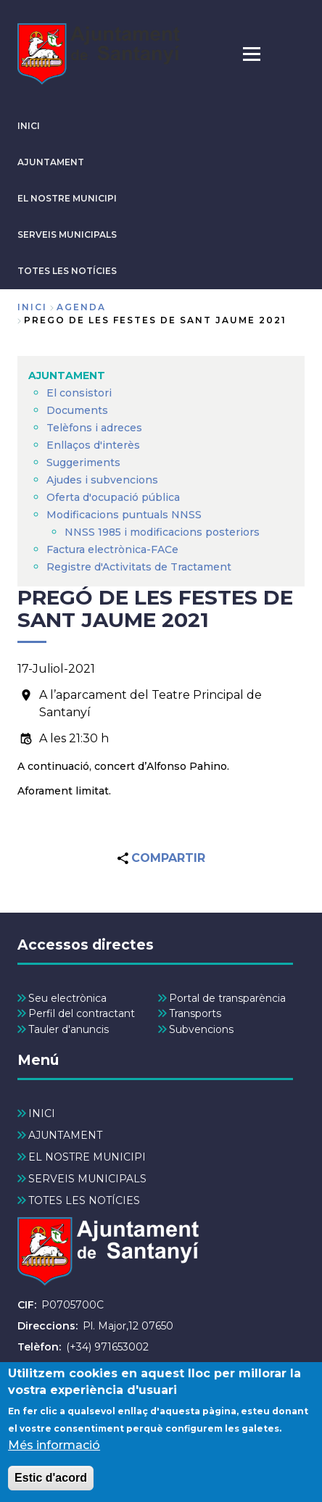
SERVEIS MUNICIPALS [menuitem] (87, 1179)
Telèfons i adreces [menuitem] (94, 427)
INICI (28, 125)
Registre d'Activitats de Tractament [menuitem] (138, 566)
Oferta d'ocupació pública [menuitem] (113, 497)
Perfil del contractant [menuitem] (81, 1013)
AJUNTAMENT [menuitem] (66, 375)
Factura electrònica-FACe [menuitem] (112, 549)
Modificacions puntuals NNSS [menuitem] (124, 514)
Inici (32, 307)
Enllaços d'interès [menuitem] (93, 445)
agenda (81, 307)
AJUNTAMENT (50, 162)
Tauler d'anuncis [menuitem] (68, 1029)
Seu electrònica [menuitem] (67, 998)
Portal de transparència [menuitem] (227, 998)
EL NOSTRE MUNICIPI (67, 198)
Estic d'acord (51, 1488)
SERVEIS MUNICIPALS (67, 234)
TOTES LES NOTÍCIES (67, 270)
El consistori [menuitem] (79, 392)
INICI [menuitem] (41, 1113)
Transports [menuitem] (195, 1013)
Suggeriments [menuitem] (83, 462)
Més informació (54, 1455)
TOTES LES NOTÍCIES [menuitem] (84, 1200)
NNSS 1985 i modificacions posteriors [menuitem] (164, 532)
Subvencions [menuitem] (201, 1029)
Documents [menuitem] (77, 410)
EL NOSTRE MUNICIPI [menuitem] (87, 1157)
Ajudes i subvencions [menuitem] (102, 479)
